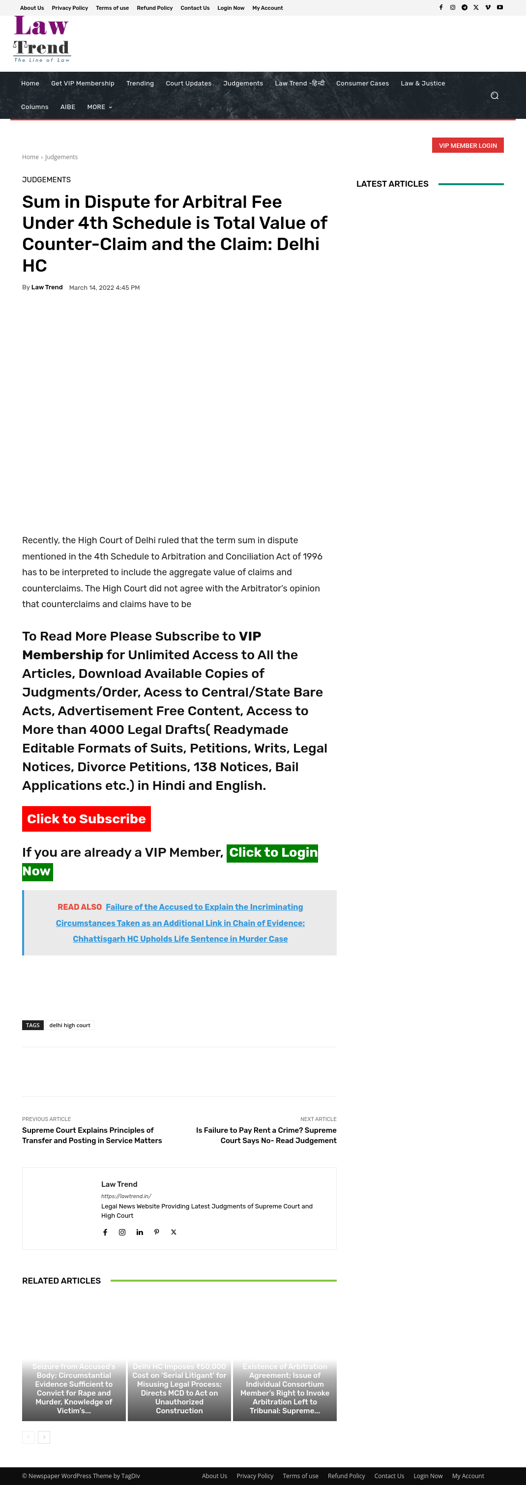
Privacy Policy (254, 1476)
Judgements (61, 157)
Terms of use (300, 1476)
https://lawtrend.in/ (126, 1196)
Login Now (428, 1476)
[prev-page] (28, 1437)
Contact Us (390, 1476)
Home (30, 157)
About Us (214, 1476)
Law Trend (47, 287)
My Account (468, 1476)
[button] (494, 95)
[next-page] (44, 1437)
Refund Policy (346, 1476)
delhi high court (70, 1025)
